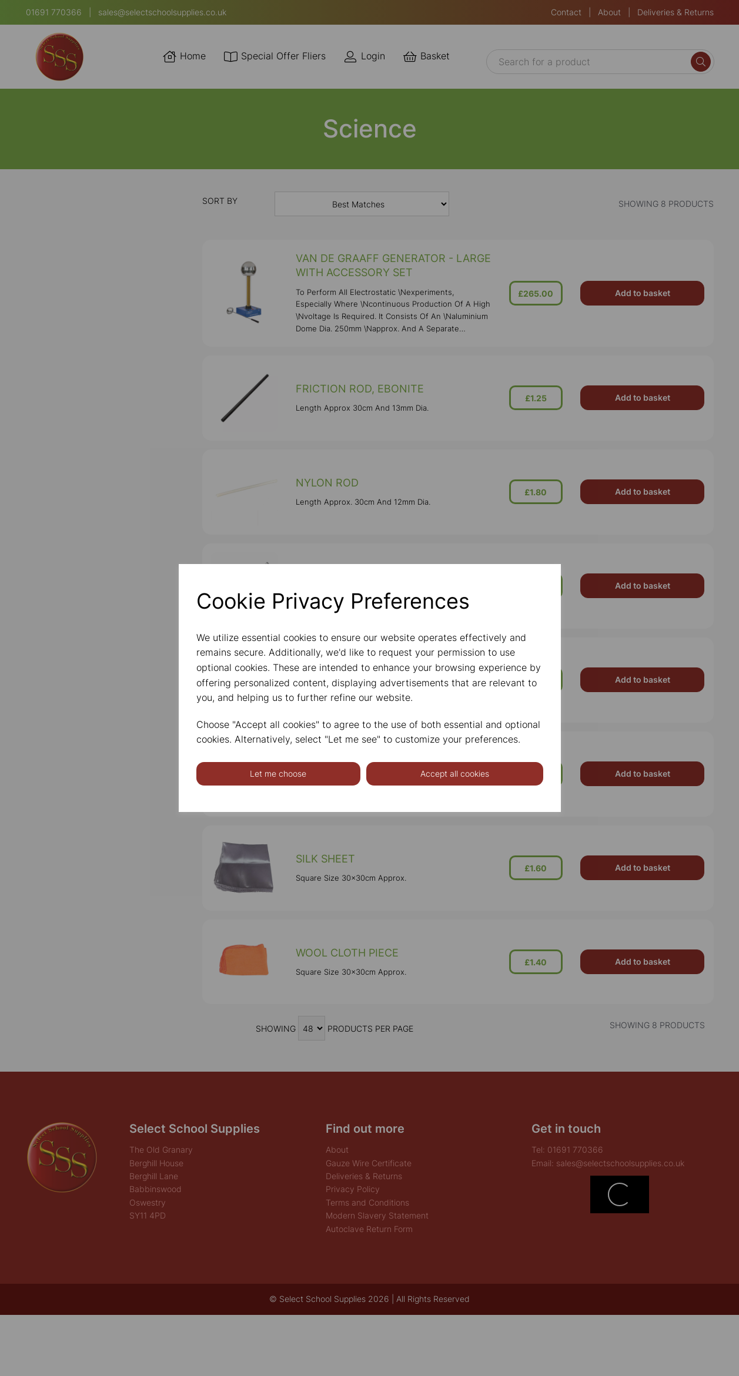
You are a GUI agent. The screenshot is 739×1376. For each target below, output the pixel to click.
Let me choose (278, 773)
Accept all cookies (454, 773)
